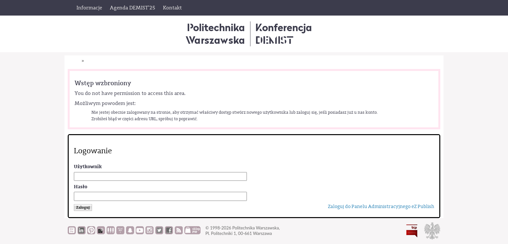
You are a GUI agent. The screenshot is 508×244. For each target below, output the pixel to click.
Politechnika (215, 33)
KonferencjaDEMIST (283, 33)
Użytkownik (88, 166)
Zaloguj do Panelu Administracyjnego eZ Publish (381, 206)
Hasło (80, 186)
